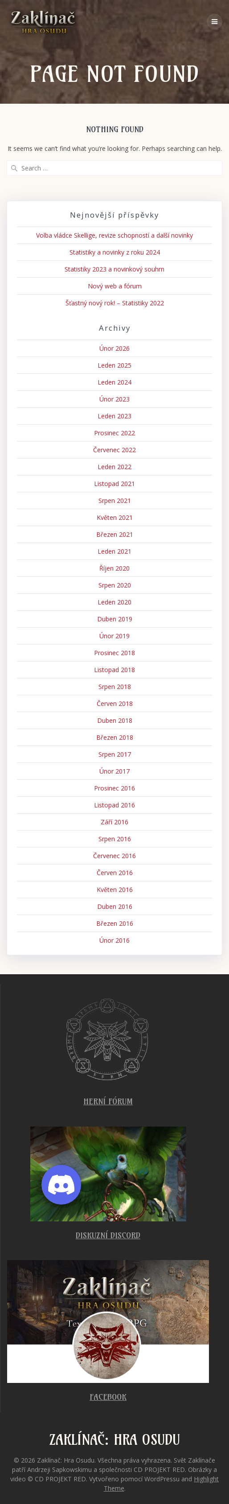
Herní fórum (108, 1101)
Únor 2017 (114, 771)
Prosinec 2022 (114, 433)
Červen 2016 (115, 872)
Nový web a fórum (115, 286)
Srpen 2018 (114, 686)
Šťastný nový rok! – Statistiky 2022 (114, 303)
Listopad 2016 (114, 805)
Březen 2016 (114, 923)
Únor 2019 (114, 636)
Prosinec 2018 (114, 653)
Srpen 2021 (114, 500)
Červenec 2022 (114, 450)
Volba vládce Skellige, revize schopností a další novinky (114, 235)
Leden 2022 (114, 466)
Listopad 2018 (114, 669)
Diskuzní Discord (108, 1235)
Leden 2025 (114, 365)
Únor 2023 (114, 399)
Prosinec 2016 (114, 788)
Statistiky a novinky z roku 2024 (115, 252)
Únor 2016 (114, 940)
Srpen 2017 (114, 754)
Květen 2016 (115, 889)
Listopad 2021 (114, 483)
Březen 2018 (114, 737)
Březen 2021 (114, 534)
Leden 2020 (114, 602)
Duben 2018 (114, 720)
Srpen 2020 (114, 585)
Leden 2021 (114, 551)
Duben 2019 (114, 619)
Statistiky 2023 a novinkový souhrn (114, 269)
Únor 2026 (114, 348)
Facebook (108, 1397)
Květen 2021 (115, 517)
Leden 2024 (114, 382)
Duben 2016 (114, 906)
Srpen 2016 (114, 839)
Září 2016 (114, 822)
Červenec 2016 (114, 855)
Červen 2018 (115, 703)
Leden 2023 (114, 416)
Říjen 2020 (114, 568)
